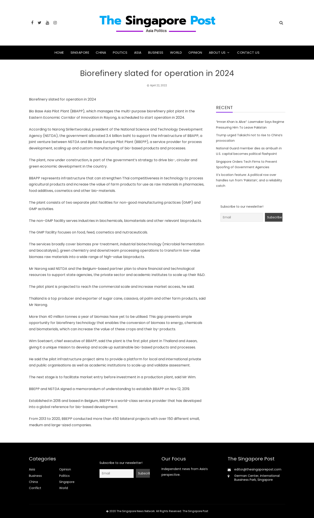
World (176, 52)
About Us (217, 52)
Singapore (80, 52)
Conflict (35, 488)
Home (59, 52)
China (101, 52)
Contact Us (248, 52)
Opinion (195, 52)
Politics (120, 52)
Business (155, 52)
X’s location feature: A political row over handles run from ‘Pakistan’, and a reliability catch (249, 180)
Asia (138, 52)
